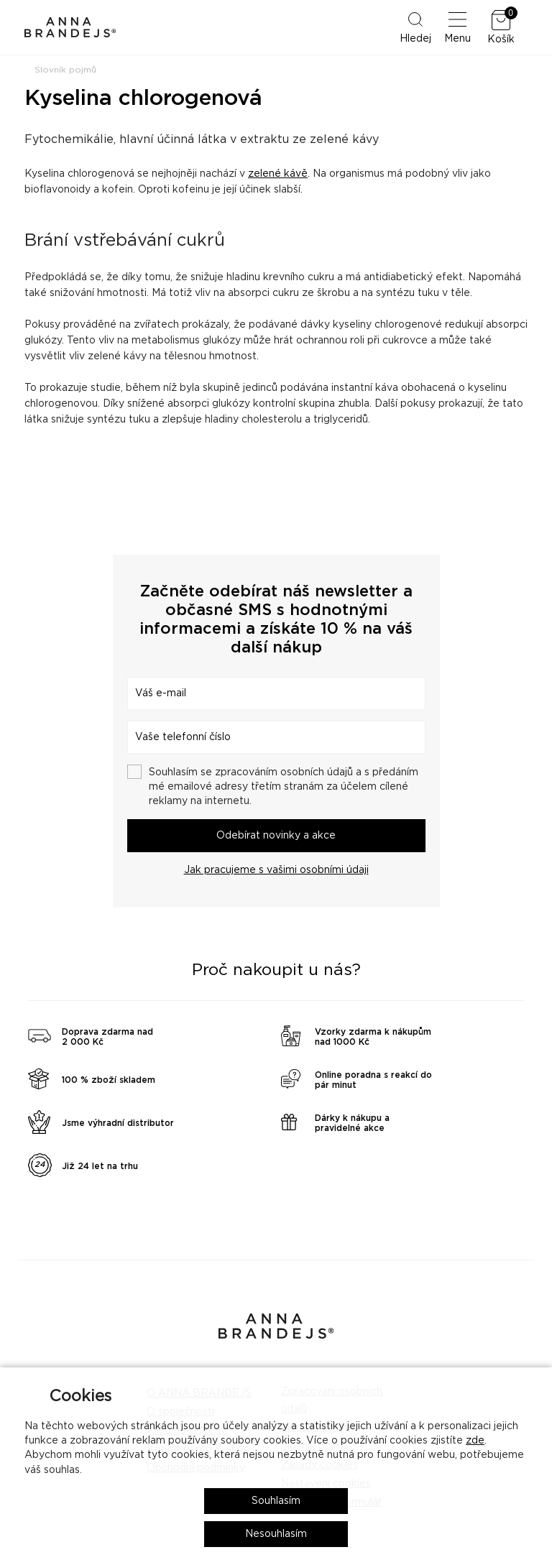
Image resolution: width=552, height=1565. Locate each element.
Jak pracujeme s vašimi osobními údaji (276, 870)
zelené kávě (278, 174)
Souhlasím (276, 1501)
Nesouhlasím (276, 1534)
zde (475, 1441)
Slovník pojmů (65, 69)
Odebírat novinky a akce (276, 836)
